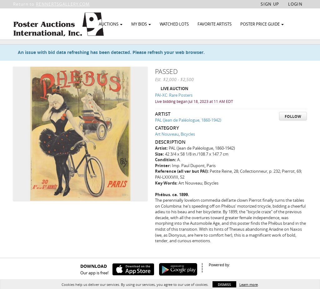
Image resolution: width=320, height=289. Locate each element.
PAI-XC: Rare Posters (173, 109)
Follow (293, 130)
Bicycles (188, 148)
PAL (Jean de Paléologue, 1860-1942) (188, 134)
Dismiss (224, 284)
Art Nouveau (167, 148)
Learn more (248, 284)
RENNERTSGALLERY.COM (63, 4)
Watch (273, 49)
